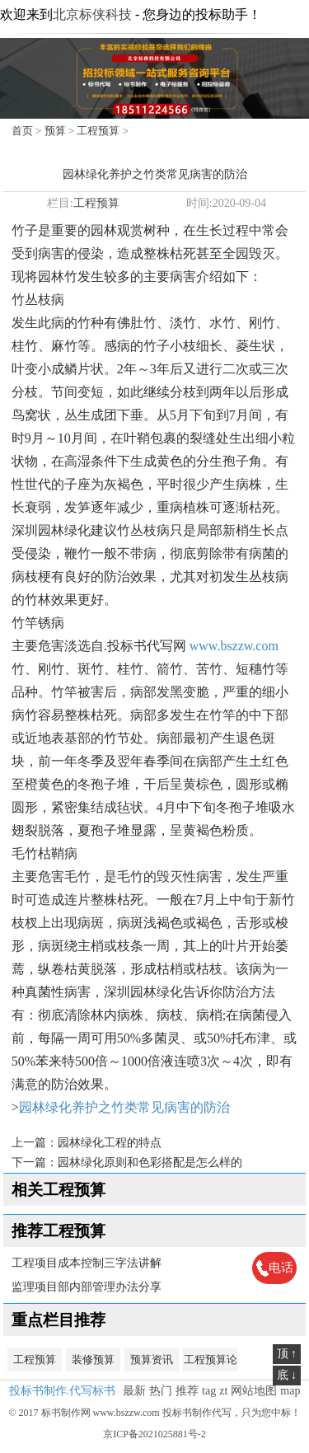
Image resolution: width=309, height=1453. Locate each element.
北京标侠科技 (92, 14)
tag (209, 1391)
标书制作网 (66, 1412)
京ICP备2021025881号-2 (154, 1434)
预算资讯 (151, 1359)
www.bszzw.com (234, 646)
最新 (134, 1391)
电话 (281, 1267)
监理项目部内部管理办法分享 (87, 1287)
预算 (55, 130)
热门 (160, 1391)
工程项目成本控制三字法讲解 (87, 1263)
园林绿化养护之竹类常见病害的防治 (124, 1107)
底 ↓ (287, 1375)
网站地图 (254, 1391)
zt (223, 1391)
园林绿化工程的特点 (110, 1143)
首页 (22, 130)
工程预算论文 (210, 1362)
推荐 (187, 1391)
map (290, 1391)
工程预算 (98, 130)
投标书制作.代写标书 (62, 1391)
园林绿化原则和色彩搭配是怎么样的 (150, 1162)
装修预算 (93, 1359)
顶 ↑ (287, 1354)
